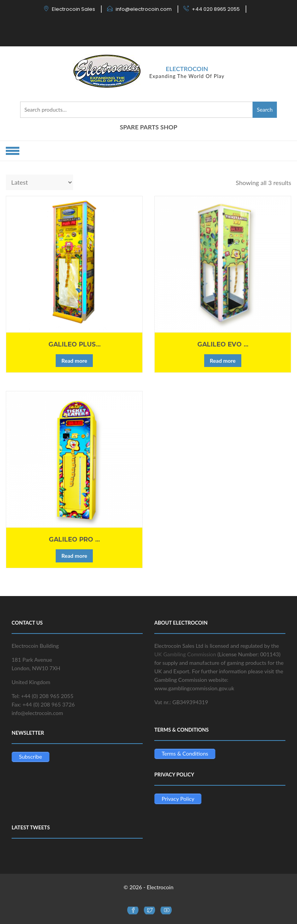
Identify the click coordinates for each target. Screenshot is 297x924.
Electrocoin (187, 68)
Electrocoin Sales (73, 9)
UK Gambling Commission (185, 654)
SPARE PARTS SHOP (149, 127)
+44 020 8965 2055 (216, 9)
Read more (74, 360)
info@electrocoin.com (144, 9)
